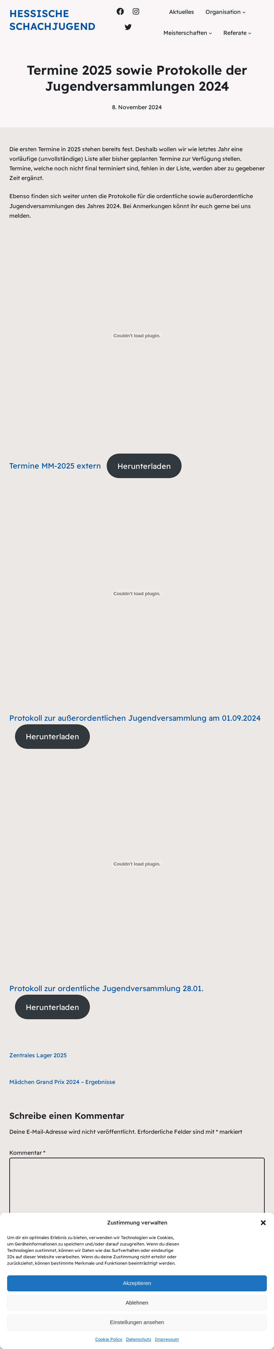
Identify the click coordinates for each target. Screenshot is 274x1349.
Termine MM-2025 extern (55, 466)
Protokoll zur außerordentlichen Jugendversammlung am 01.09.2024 (135, 718)
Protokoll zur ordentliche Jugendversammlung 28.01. (106, 988)
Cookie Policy (108, 1339)
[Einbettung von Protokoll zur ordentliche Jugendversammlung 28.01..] (137, 864)
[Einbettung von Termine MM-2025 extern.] (137, 336)
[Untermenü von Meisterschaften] (210, 33)
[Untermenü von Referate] (250, 33)
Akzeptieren (137, 1283)
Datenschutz (138, 1339)
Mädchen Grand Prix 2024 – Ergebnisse (62, 1081)
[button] (263, 1222)
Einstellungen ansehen (137, 1322)
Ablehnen (137, 1303)
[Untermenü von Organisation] (244, 12)
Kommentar (27, 1152)
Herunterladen (144, 466)
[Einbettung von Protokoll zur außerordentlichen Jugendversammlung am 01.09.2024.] (137, 593)
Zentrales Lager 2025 (38, 1055)
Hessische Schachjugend (52, 19)
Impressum (167, 1339)
